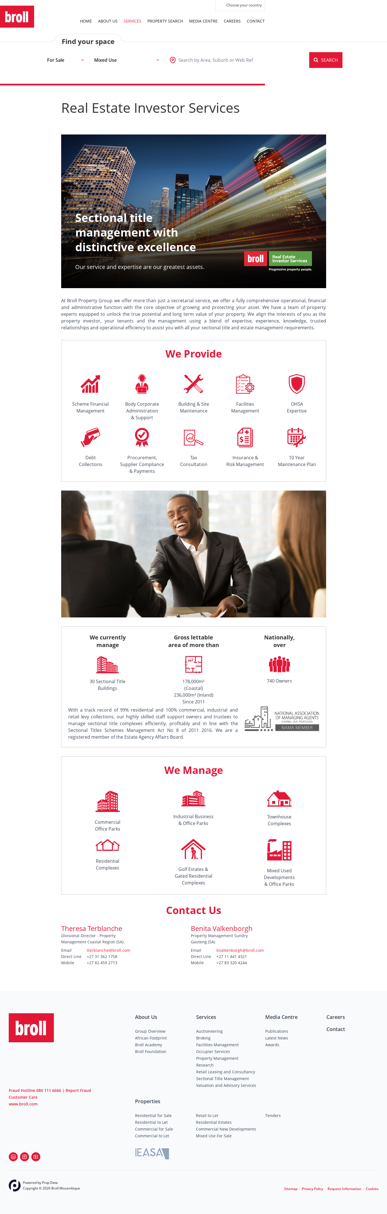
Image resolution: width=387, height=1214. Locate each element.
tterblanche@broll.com (108, 950)
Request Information (344, 1188)
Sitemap (290, 1188)
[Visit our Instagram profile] (24, 1156)
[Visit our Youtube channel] (35, 1156)
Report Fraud (78, 1090)
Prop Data (50, 1182)
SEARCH (326, 60)
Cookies (372, 1188)
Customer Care (23, 1097)
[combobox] (215, 60)
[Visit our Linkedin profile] (13, 1156)
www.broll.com (23, 1104)
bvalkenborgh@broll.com (240, 950)
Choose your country (240, 5)
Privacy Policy (312, 1188)
